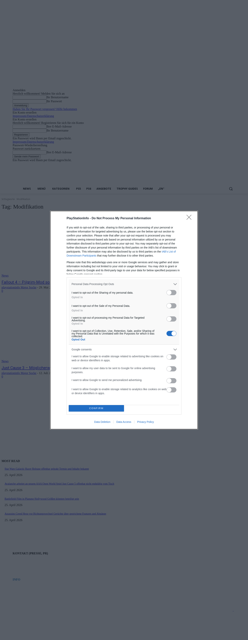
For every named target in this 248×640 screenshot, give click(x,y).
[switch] (171, 292)
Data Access (123, 421)
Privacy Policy (145, 421)
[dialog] (124, 320)
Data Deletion (102, 421)
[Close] (190, 218)
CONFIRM (96, 408)
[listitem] (124, 284)
